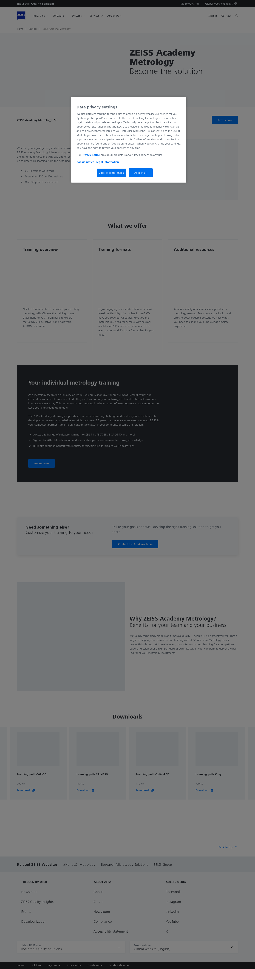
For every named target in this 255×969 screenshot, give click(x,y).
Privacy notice (91, 155)
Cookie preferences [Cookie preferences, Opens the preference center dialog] (111, 173)
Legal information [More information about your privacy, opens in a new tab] (107, 162)
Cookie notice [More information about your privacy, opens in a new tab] (85, 162)
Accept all (140, 173)
